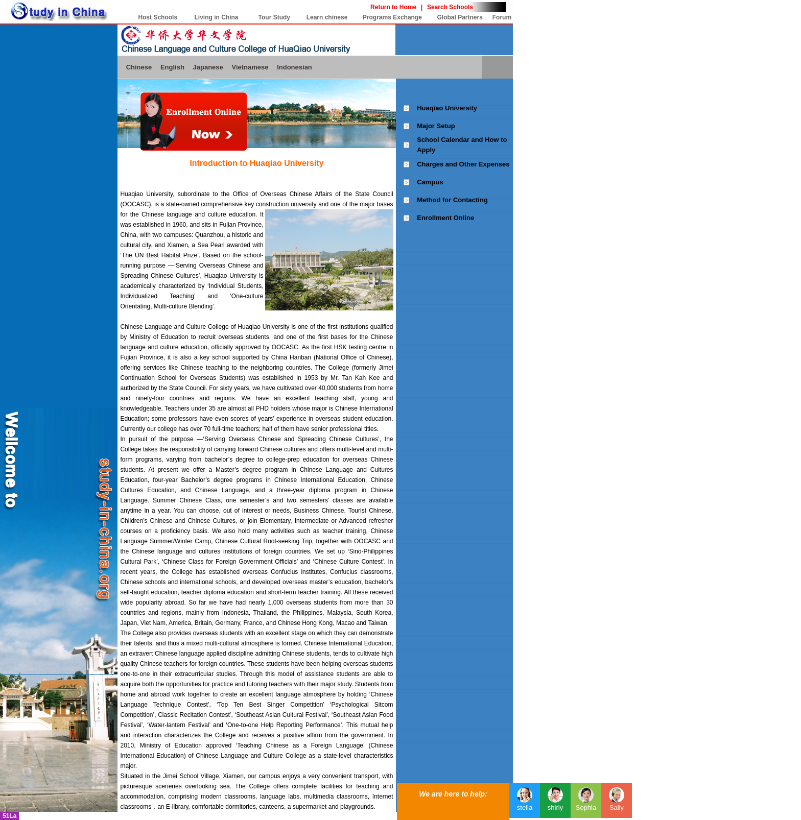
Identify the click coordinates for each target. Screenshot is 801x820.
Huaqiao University (447, 108)
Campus (430, 182)
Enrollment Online (445, 218)
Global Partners (460, 17)
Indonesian (294, 67)
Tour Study (274, 17)
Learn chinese (327, 17)
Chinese (139, 67)
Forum (501, 17)
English (172, 67)
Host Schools (157, 17)
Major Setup (436, 126)
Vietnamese (249, 67)
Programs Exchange (392, 17)
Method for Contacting (452, 200)
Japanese (208, 67)
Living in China (217, 17)
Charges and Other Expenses (463, 164)
